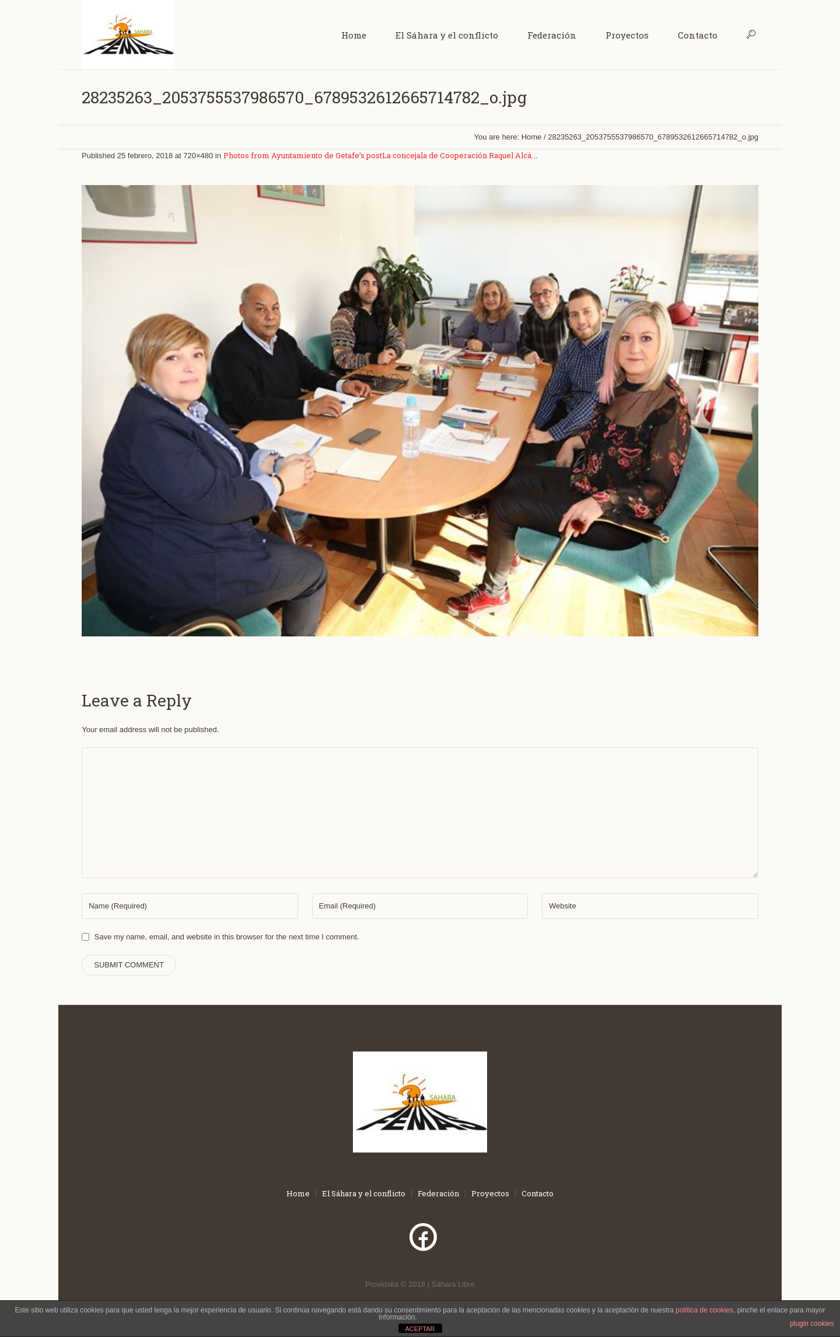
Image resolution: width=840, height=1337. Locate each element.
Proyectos (490, 1193)
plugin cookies (812, 1323)
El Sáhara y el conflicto (363, 1193)
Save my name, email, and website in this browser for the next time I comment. (226, 936)
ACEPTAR (420, 1328)
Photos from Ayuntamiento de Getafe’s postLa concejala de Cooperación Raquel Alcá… (379, 155)
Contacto (538, 1193)
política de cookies (704, 1310)
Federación (438, 1193)
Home (532, 137)
